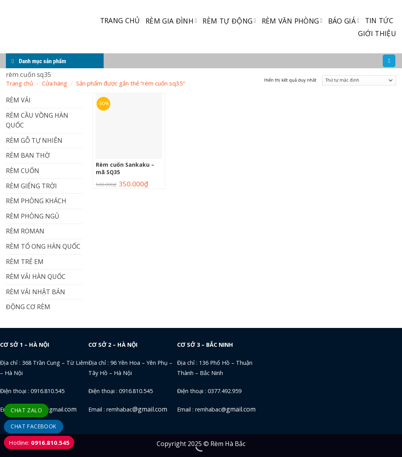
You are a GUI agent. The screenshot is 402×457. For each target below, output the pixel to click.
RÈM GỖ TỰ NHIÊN (34, 140)
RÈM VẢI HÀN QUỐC (36, 276)
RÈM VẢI (18, 100)
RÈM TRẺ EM (25, 261)
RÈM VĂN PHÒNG (292, 20)
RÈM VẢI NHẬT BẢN (35, 292)
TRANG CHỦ (120, 20)
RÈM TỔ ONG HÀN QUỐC (43, 246)
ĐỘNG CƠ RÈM (28, 306)
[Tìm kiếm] (389, 61)
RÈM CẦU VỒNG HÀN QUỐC (37, 120)
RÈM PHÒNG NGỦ (32, 216)
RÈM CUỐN (22, 170)
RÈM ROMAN (25, 231)
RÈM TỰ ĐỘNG (229, 20)
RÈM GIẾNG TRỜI (31, 186)
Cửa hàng (54, 83)
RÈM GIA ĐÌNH (171, 20)
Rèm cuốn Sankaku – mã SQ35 (125, 168)
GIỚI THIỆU (377, 33)
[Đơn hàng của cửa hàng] (359, 80)
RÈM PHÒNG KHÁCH (36, 201)
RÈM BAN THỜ (28, 155)
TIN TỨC (379, 20)
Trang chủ (19, 83)
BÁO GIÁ (344, 20)
